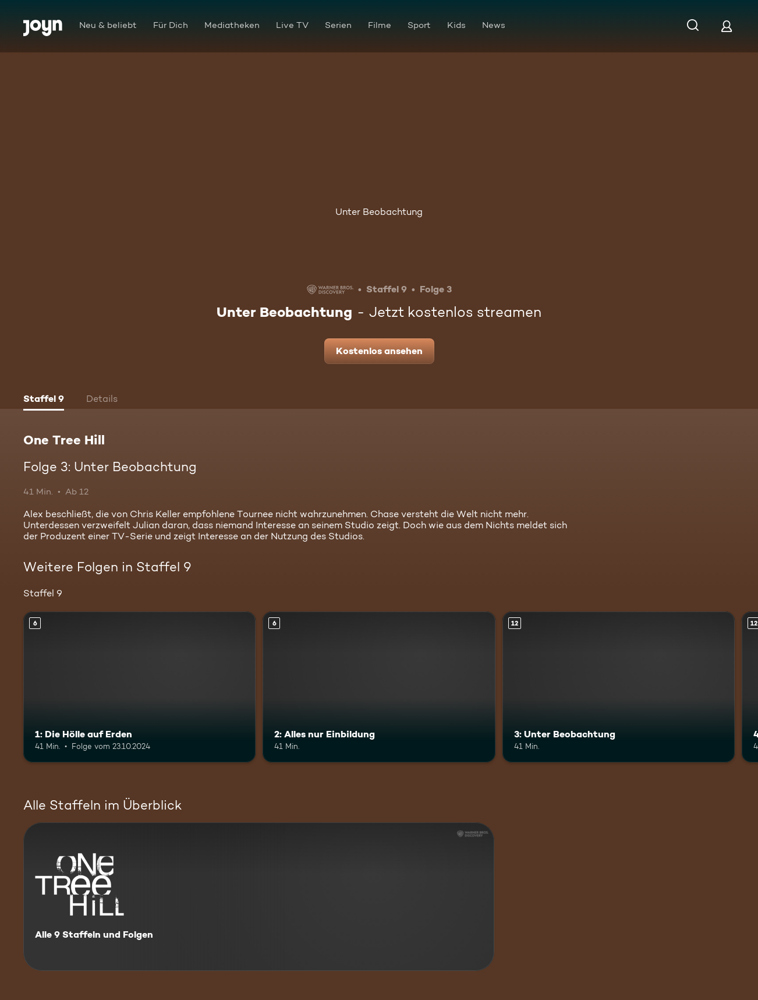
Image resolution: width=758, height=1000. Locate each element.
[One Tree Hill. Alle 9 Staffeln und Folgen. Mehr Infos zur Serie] (258, 896)
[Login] (726, 26)
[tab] (43, 400)
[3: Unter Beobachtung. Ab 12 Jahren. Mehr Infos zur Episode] (618, 687)
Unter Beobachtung (379, 211)
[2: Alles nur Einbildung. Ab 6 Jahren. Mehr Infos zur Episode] (379, 687)
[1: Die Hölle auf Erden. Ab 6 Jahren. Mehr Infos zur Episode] (139, 687)
